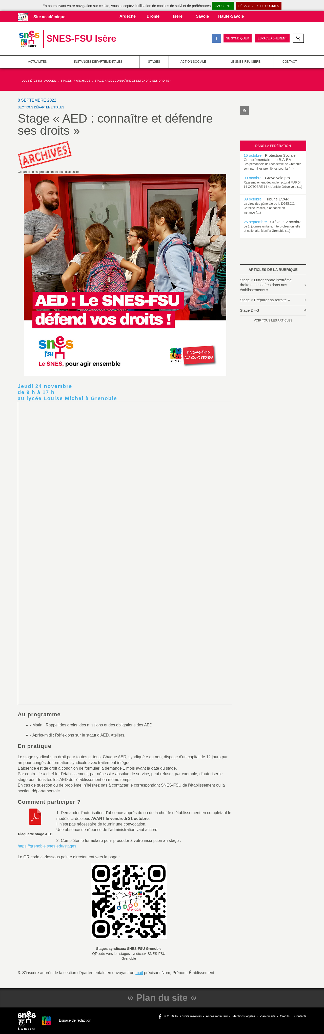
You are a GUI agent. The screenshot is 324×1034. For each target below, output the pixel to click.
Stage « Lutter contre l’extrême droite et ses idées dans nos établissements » (266, 285)
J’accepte (223, 6)
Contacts (299, 1016)
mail (139, 973)
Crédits (285, 1016)
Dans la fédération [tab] (273, 146)
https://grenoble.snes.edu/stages (47, 846)
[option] (273, 162)
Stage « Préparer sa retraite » (265, 300)
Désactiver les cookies (258, 6)
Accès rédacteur (217, 1016)
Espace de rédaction (75, 1020)
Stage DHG (249, 310)
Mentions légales (243, 1016)
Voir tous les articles (273, 320)
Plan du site (268, 1016)
